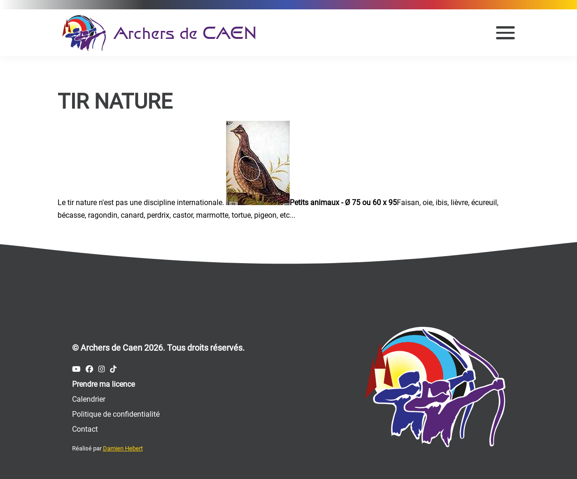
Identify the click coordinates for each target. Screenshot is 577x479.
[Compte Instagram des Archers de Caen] (101, 369)
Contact (85, 429)
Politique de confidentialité (116, 414)
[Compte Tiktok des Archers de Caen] (113, 369)
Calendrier (88, 399)
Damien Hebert (123, 448)
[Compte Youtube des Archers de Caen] (76, 369)
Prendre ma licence (103, 384)
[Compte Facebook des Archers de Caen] (89, 369)
